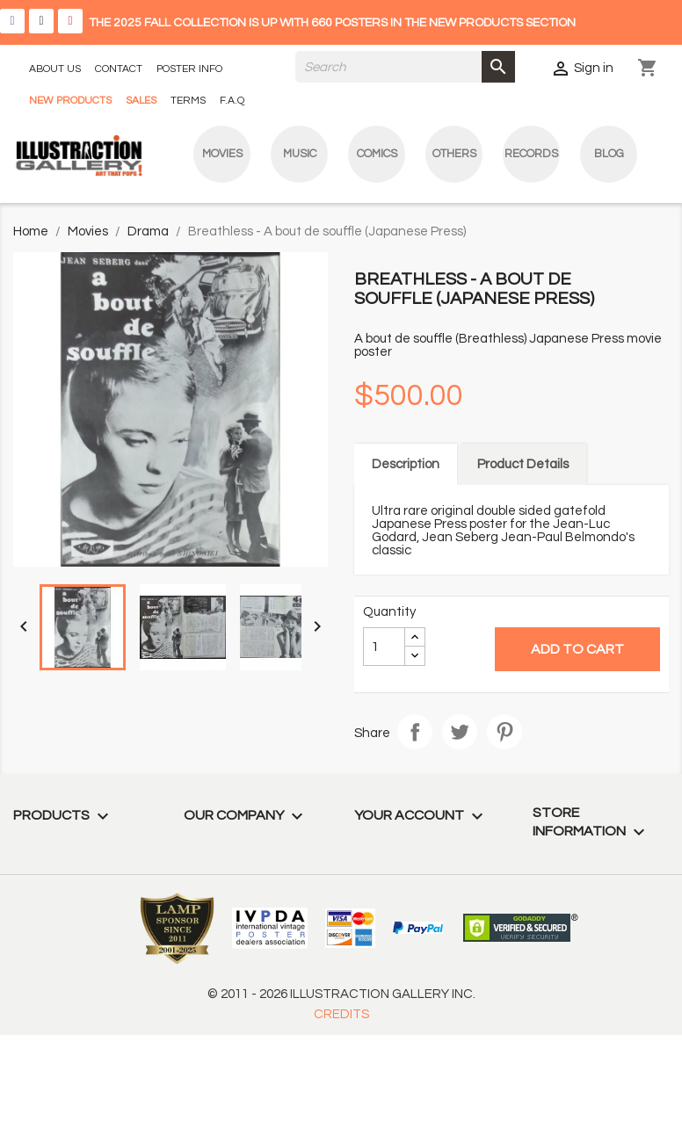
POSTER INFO (189, 69)
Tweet (459, 731)
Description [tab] (405, 464)
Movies (222, 154)
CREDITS (341, 1014)
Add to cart (577, 649)
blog (609, 154)
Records (531, 154)
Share (414, 731)
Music (299, 154)
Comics (377, 154)
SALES (141, 100)
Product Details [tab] (523, 464)
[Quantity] (384, 646)
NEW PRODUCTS (70, 100)
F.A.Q (232, 100)
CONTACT (118, 69)
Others (454, 154)
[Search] (405, 67)
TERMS (188, 100)
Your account (421, 815)
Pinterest (504, 731)
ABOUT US (55, 69)
